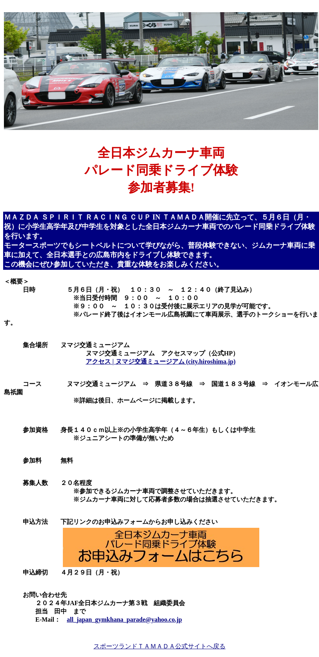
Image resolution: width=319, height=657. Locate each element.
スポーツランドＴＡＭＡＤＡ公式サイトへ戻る (160, 646)
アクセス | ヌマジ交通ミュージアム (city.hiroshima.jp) (160, 361)
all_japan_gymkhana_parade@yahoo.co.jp (124, 619)
